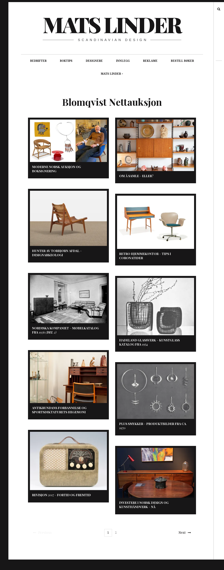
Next (184, 532)
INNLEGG (123, 60)
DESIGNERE (94, 60)
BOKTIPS (66, 60)
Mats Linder (112, 24)
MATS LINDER (111, 73)
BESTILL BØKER (182, 60)
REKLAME (150, 60)
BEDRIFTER (38, 60)
